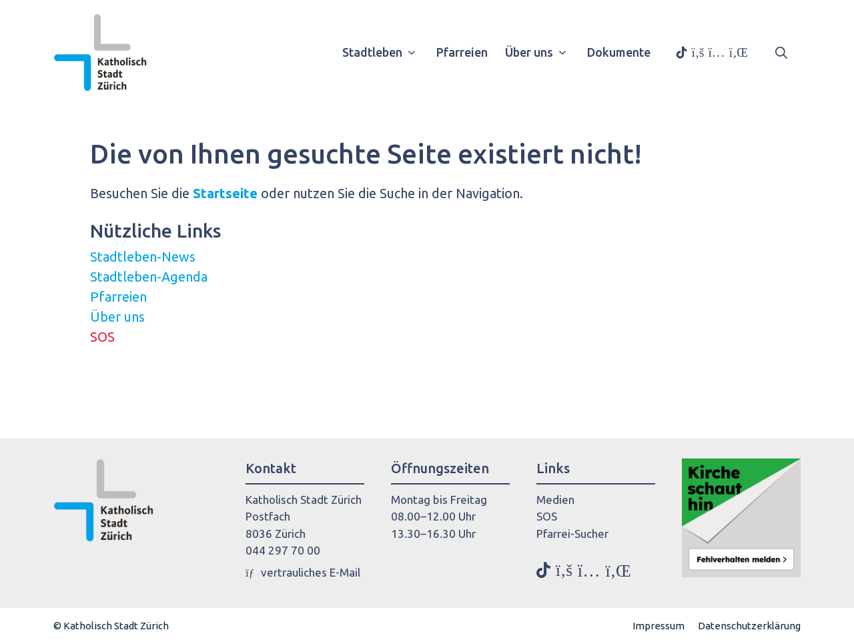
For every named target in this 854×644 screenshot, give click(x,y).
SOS (102, 336)
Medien (555, 499)
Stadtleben (384, 52)
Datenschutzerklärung (749, 625)
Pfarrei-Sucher (572, 533)
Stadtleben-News (142, 256)
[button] (781, 52)
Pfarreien (462, 52)
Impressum (658, 625)
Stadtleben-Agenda (148, 276)
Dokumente (619, 52)
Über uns (540, 52)
